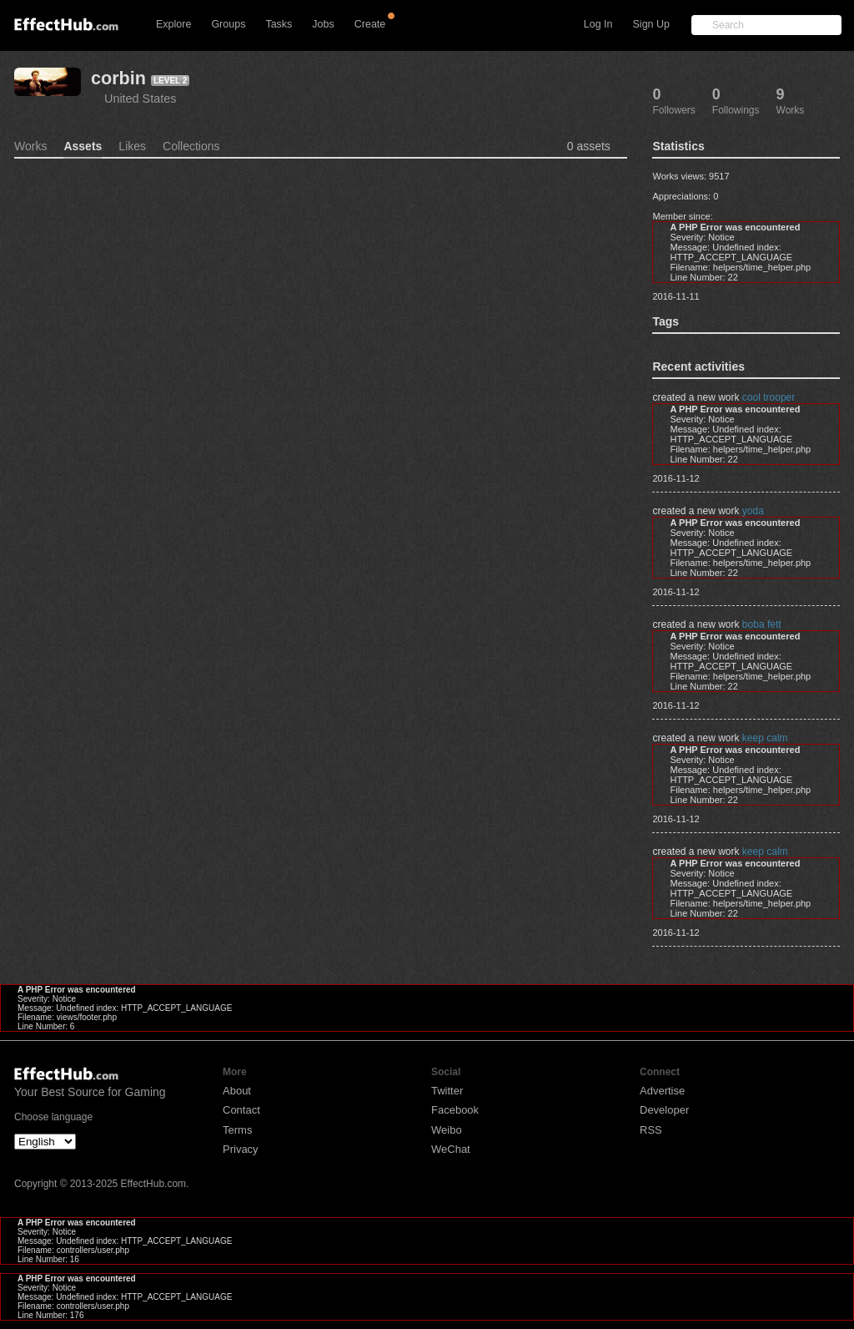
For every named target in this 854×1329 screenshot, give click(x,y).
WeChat (450, 1149)
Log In (598, 24)
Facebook (455, 1110)
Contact (241, 1110)
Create (370, 24)
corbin (118, 78)
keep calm (765, 738)
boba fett (761, 624)
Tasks (278, 24)
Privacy (241, 1149)
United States (140, 98)
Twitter (447, 1090)
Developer (664, 1110)
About (237, 1090)
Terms (237, 1130)
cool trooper (768, 397)
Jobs (323, 24)
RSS (651, 1130)
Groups (228, 24)
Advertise (662, 1090)
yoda (753, 511)
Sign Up (651, 24)
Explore (173, 24)
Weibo (446, 1130)
